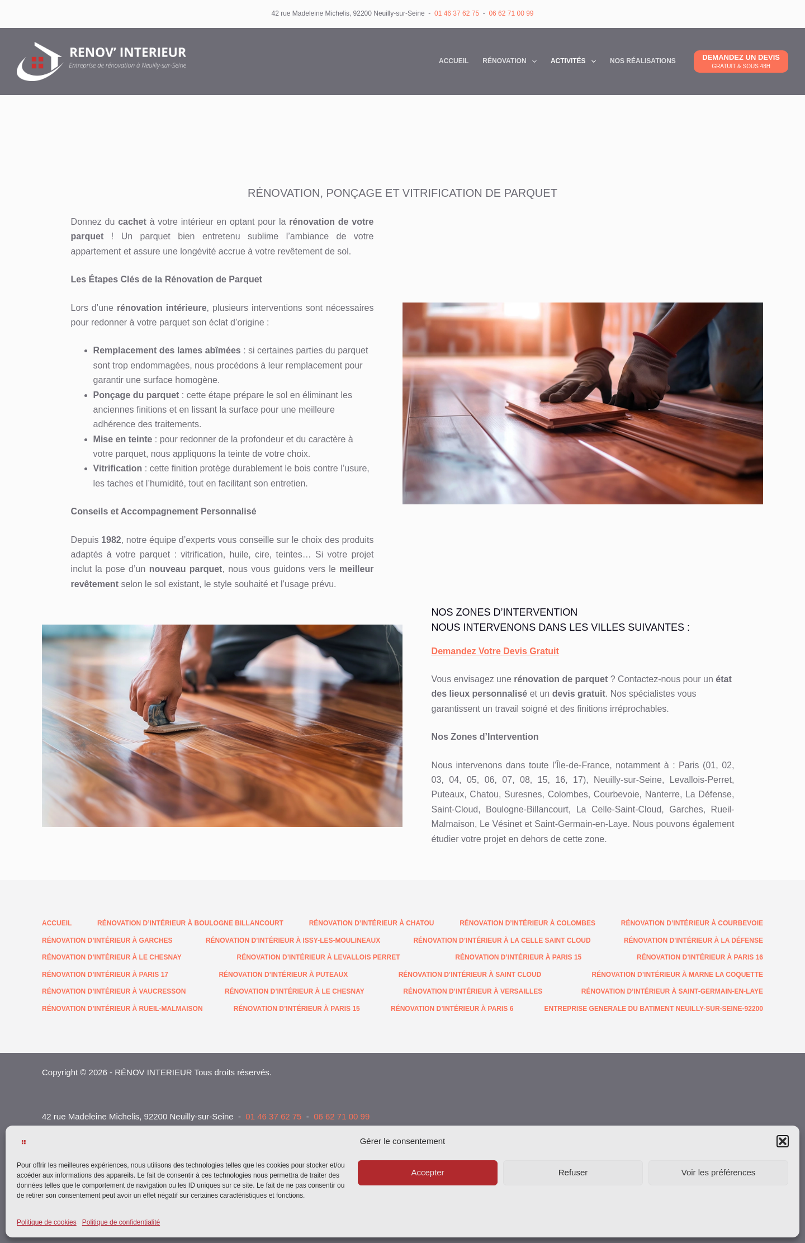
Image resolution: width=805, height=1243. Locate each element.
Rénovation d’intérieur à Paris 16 (700, 957)
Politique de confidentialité (121, 1222)
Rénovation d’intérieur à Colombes (527, 923)
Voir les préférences (718, 1172)
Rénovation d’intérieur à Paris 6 (452, 1009)
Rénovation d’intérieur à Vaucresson (114, 991)
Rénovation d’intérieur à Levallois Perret (318, 957)
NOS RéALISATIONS (643, 61)
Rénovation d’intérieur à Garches (107, 940)
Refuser (573, 1172)
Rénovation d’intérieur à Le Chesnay (112, 957)
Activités (575, 61)
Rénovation (511, 61)
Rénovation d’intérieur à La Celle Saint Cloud (501, 940)
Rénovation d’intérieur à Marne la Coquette (677, 975)
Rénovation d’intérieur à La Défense (693, 940)
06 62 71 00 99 (511, 13)
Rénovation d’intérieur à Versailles (472, 991)
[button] (782, 1141)
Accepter (427, 1172)
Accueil (453, 61)
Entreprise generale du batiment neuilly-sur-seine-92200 (653, 1009)
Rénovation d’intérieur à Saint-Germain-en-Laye (672, 991)
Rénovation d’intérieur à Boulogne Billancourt (190, 923)
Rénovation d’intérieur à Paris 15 (518, 957)
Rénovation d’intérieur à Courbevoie (692, 923)
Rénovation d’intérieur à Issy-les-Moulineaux (293, 940)
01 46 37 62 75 (456, 13)
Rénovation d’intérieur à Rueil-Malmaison (122, 1009)
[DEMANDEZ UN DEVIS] (741, 61)
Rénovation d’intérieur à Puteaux (283, 975)
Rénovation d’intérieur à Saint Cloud (470, 975)
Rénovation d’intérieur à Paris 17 (105, 975)
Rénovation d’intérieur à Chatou (371, 923)
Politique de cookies (47, 1222)
